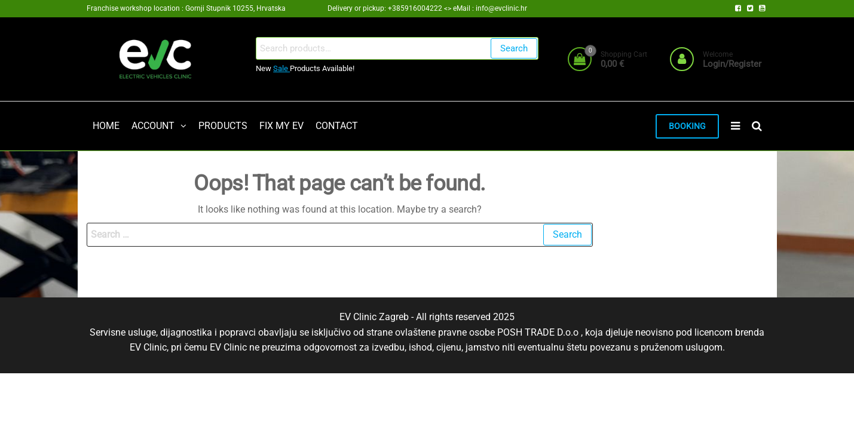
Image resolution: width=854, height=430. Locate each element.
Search (514, 48)
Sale (281, 68)
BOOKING (687, 126)
